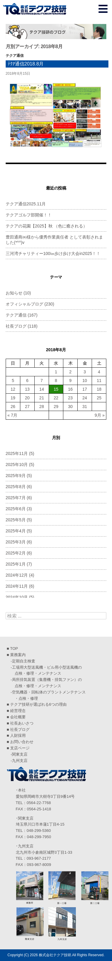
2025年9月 (16, 475)
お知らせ (14, 293)
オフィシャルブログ (24, 304)
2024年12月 (17, 575)
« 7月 (12, 415)
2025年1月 (16, 564)
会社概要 (18, 717)
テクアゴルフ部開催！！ (29, 215)
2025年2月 (16, 553)
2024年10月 (17, 597)
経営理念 (18, 710)
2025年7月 (16, 497)
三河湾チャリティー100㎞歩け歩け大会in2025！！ (53, 253)
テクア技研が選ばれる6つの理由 (38, 704)
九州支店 (19, 760)
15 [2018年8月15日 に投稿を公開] (56, 389)
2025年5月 (16, 519)
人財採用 (18, 735)
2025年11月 (17, 453)
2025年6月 (16, 508)
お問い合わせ (21, 742)
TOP (14, 648)
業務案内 (18, 655)
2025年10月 (17, 464)
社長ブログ (16, 326)
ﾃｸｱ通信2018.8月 (26, 63)
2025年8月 (16, 486)
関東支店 (19, 754)
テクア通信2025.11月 (26, 203)
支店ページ (20, 748)
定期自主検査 (23, 661)
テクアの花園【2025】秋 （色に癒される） (46, 226)
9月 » (100, 415)
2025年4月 (16, 530)
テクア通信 (15, 56)
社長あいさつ (21, 723)
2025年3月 (16, 542)
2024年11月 (17, 586)
